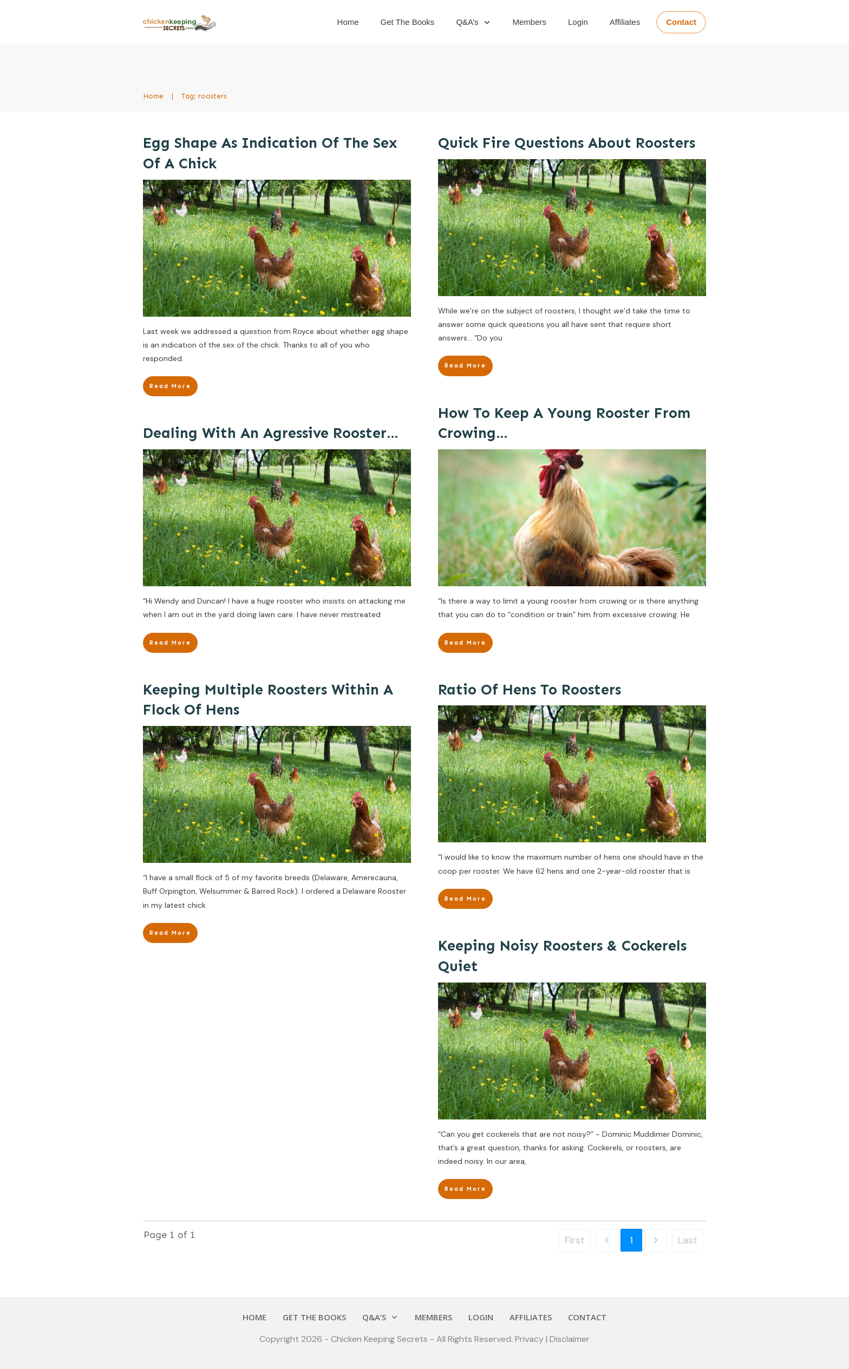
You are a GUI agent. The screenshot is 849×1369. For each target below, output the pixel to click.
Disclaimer (570, 1339)
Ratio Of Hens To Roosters (529, 689)
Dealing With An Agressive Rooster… (271, 433)
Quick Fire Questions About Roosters (566, 143)
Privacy (530, 1339)
